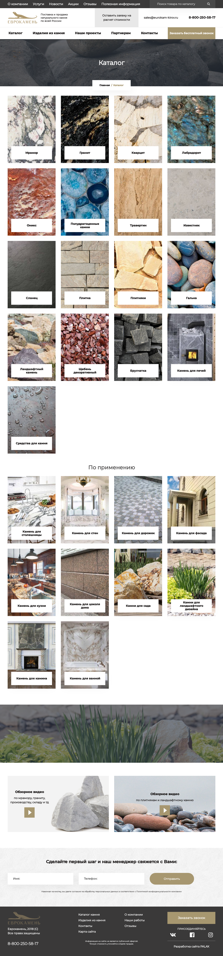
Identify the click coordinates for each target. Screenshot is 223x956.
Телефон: (90, 878)
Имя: (16, 878)
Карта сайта (87, 931)
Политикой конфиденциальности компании (159, 891)
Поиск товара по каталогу (176, 4)
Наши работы (134, 920)
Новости (56, 4)
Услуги (38, 4)
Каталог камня (89, 914)
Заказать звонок (191, 918)
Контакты (149, 33)
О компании (18, 4)
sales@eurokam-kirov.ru (161, 17)
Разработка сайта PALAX (191, 946)
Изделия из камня (49, 33)
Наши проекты (88, 33)
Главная (104, 85)
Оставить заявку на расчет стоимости (116, 17)
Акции (73, 4)
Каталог (15, 33)
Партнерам (121, 33)
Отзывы (89, 4)
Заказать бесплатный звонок (192, 33)
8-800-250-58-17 (202, 17)
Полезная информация (120, 4)
